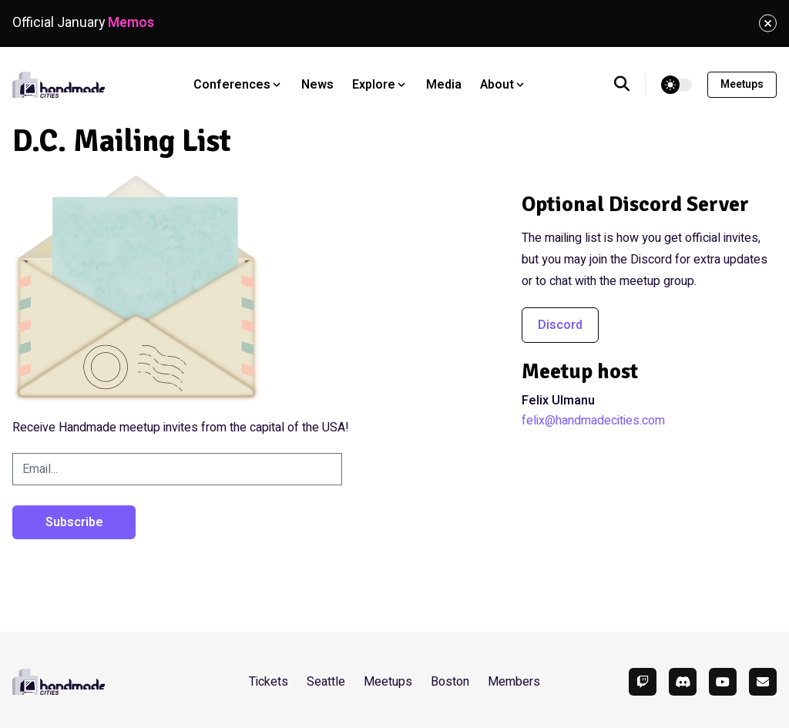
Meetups (742, 84)
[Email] (763, 682)
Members (514, 682)
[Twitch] (642, 682)
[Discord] (683, 682)
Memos (131, 22)
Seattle (326, 682)
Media (444, 84)
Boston (450, 682)
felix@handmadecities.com (593, 420)
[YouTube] (723, 682)
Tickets (268, 682)
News (317, 84)
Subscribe (74, 522)
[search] (630, 85)
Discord (560, 325)
